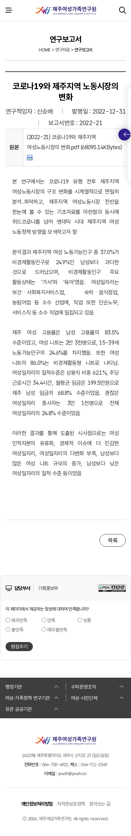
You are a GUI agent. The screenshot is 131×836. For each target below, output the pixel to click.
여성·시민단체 (97, 698)
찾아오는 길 (99, 804)
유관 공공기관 (32, 709)
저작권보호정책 (71, 804)
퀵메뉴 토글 (127, 134)
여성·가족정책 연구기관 (32, 698)
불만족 (17, 630)
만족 (51, 620)
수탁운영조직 (97, 687)
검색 (122, 10)
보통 (87, 620)
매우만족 (19, 620)
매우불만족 (57, 630)
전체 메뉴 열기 (8, 10)
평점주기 (19, 646)
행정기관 (32, 687)
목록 (112, 540)
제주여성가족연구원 (65, 10)
